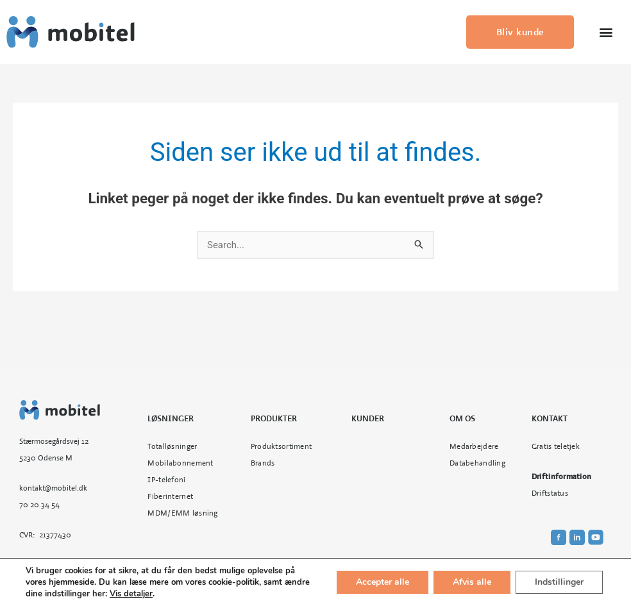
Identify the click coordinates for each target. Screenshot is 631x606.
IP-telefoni (166, 479)
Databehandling (477, 463)
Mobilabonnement (180, 463)
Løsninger (170, 419)
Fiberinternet (170, 496)
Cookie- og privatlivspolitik (391, 578)
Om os (462, 419)
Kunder (367, 419)
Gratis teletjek (556, 446)
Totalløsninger (172, 446)
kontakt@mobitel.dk (53, 488)
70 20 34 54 (39, 504)
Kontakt (550, 419)
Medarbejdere (474, 446)
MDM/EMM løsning (182, 513)
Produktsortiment (281, 446)
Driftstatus (550, 493)
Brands (263, 463)
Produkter (274, 419)
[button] (605, 32)
